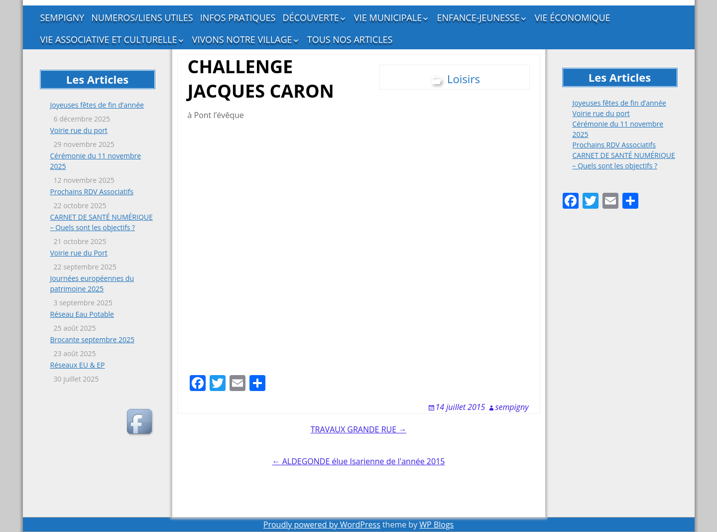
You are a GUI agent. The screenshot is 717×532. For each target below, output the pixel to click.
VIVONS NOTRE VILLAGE (242, 39)
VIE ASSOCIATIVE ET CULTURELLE (108, 39)
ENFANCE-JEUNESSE (478, 17)
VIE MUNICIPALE (388, 17)
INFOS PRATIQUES (238, 17)
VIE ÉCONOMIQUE (572, 17)
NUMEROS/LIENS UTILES (142, 17)
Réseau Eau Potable (82, 314)
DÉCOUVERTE (311, 17)
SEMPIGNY (62, 17)
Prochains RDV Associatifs (91, 191)
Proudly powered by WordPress (321, 524)
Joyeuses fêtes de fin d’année (97, 105)
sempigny (512, 406)
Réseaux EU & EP (77, 365)
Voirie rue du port (79, 130)
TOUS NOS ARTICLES (350, 39)
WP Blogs (436, 524)
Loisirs (463, 78)
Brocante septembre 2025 (92, 339)
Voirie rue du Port (79, 253)
